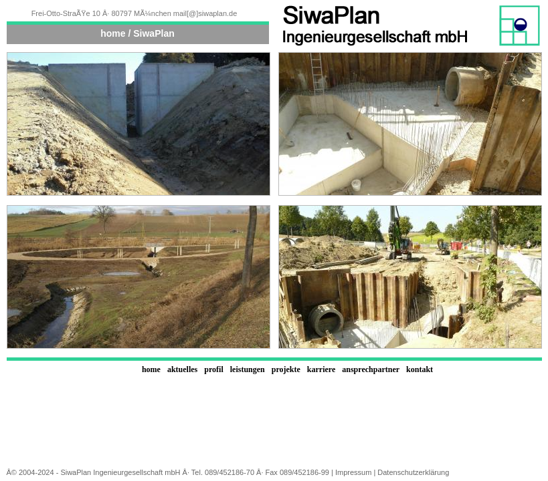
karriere (321, 369)
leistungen (247, 369)
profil (213, 369)
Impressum (353, 472)
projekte (286, 369)
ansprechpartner (370, 369)
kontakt (419, 369)
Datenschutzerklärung (413, 472)
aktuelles (182, 369)
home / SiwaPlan (137, 33)
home (151, 369)
